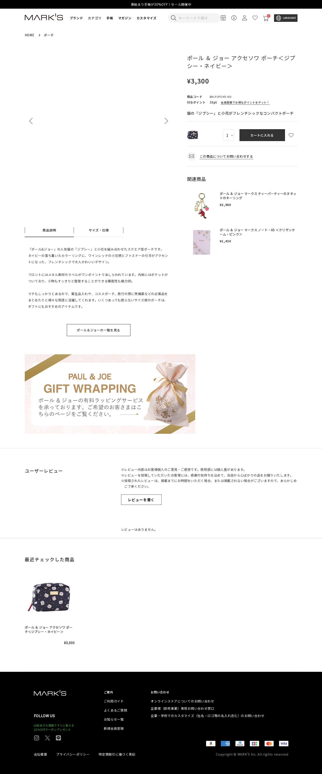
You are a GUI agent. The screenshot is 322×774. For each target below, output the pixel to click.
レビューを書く (141, 499)
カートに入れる (262, 135)
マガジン (125, 18)
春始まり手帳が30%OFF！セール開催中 (161, 4)
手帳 (109, 18)
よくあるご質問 (115, 710)
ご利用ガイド (114, 701)
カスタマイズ (147, 18)
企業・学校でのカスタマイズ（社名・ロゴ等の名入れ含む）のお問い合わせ (207, 715)
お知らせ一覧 (114, 719)
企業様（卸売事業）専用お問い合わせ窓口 (182, 708)
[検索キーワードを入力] (197, 17)
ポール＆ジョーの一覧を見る (98, 330)
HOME (30, 35)
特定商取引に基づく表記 (117, 754)
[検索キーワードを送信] (173, 18)
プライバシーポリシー (73, 754)
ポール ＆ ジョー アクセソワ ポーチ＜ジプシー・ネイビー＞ (49, 629)
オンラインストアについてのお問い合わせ (182, 701)
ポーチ (49, 35)
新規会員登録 (114, 728)
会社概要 (40, 754)
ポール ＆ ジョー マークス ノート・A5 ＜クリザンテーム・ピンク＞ (257, 232)
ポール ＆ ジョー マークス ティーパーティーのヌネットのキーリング (258, 195)
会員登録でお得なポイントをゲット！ (245, 102)
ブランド (76, 18)
